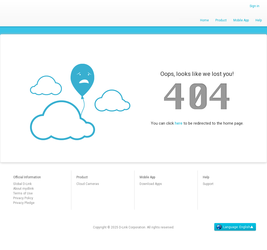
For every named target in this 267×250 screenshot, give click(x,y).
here (178, 123)
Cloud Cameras (87, 184)
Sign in (254, 6)
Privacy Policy (23, 198)
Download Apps (151, 184)
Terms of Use (23, 193)
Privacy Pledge (23, 203)
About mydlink (23, 188)
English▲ (246, 227)
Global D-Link (22, 184)
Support (208, 184)
